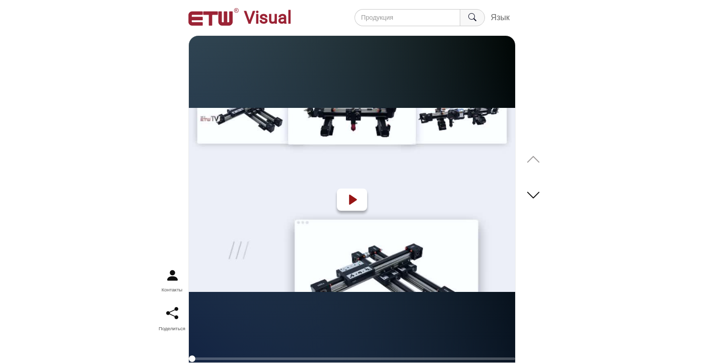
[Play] (352, 200)
